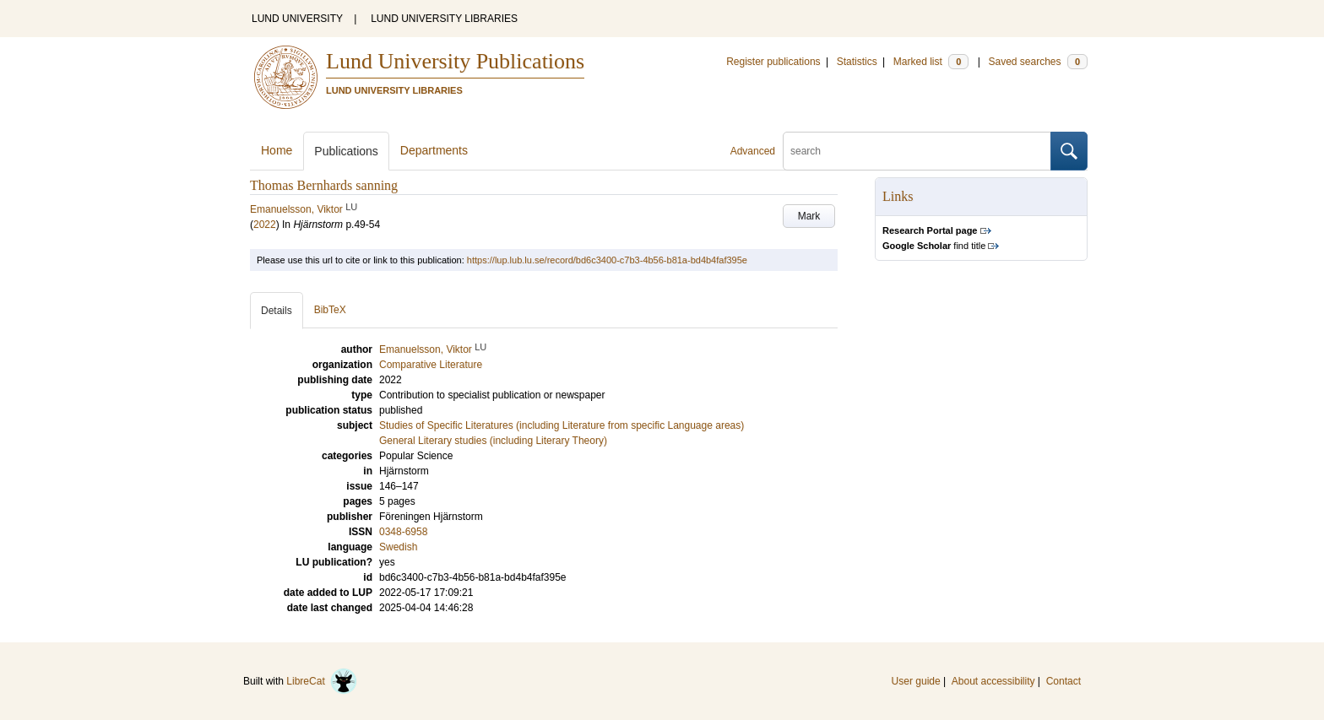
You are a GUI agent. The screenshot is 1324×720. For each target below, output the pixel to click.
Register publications (773, 62)
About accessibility (993, 681)
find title (933, 246)
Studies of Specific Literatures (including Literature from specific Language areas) (561, 425)
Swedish (398, 547)
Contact (1063, 681)
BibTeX (330, 310)
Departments (434, 150)
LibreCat (321, 681)
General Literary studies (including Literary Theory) (493, 441)
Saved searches (1038, 62)
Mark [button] (809, 216)
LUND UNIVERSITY (297, 18)
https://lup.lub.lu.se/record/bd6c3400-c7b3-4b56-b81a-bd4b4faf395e (607, 260)
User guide (916, 681)
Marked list (931, 62)
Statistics (857, 62)
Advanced (752, 151)
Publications (346, 151)
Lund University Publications (455, 61)
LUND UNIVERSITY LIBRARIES (444, 18)
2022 (264, 224)
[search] (917, 151)
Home (276, 150)
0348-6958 (403, 532)
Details (276, 311)
